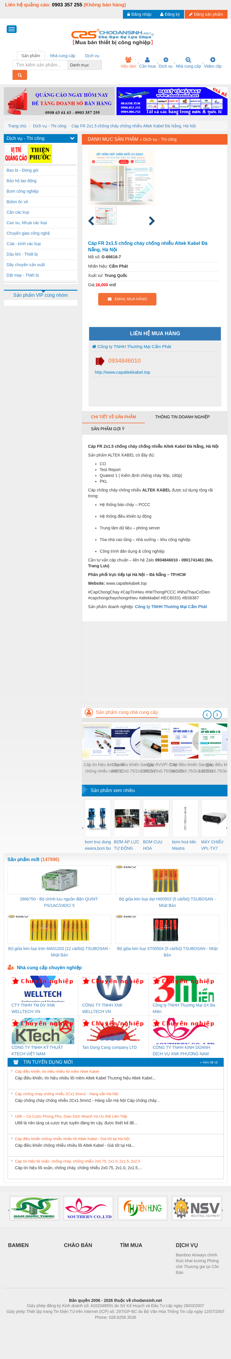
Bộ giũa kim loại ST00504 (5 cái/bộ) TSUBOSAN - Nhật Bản (167, 951)
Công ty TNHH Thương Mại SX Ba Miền (184, 1008)
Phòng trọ (78, 1326)
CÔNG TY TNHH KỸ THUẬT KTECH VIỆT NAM (37, 1050)
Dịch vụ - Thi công (49, 126)
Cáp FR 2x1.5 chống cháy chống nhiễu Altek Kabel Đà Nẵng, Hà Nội (133, 126)
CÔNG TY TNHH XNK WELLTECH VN (102, 1008)
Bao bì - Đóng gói (22, 170)
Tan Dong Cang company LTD (109, 1047)
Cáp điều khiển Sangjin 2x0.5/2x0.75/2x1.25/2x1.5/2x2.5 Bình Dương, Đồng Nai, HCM (133, 768)
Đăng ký (170, 14)
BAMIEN (18, 1245)
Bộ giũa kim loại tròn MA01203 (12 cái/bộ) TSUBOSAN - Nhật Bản (59, 951)
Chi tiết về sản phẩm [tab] (113, 417)
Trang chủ (17, 126)
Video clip (212, 63)
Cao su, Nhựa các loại (27, 222)
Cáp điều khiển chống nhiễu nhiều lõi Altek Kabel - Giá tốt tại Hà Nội (72, 1139)
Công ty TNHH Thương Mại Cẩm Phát (131, 346)
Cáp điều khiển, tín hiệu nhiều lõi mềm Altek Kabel (57, 1071)
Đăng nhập (139, 14)
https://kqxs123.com (143, 1326)
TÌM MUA (131, 1245)
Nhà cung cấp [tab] (62, 55)
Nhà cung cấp (188, 63)
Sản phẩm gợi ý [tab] (107, 428)
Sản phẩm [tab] (31, 55)
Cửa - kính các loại (24, 243)
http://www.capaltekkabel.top (122, 372)
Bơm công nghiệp (23, 191)
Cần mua (147, 63)
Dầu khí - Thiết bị (22, 254)
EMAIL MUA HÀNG (127, 299)
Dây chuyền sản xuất (26, 264)
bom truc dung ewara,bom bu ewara (98, 845)
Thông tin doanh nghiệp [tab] (182, 417)
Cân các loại (18, 212)
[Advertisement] (154, 662)
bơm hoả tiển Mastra (184, 845)
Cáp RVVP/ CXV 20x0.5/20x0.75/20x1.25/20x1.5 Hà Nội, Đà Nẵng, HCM (162, 768)
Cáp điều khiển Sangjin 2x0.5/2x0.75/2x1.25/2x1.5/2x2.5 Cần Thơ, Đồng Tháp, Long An (191, 768)
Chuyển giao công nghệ (28, 233)
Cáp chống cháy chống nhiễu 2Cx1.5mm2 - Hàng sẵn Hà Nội (67, 1094)
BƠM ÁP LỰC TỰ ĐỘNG (126, 845)
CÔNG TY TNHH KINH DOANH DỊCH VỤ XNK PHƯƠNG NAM (181, 1050)
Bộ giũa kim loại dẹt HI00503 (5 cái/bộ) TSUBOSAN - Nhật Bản (167, 902)
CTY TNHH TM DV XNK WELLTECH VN (33, 1008)
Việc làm (128, 63)
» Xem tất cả (209, 1062)
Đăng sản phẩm (206, 14)
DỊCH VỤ (187, 1245)
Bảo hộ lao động (22, 180)
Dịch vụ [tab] (92, 55)
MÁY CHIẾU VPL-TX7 (212, 845)
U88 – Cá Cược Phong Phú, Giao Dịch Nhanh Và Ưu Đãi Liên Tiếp (71, 1116)
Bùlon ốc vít (17, 201)
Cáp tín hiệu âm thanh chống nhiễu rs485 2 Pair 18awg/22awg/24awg (104, 768)
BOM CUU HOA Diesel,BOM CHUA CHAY (155, 845)
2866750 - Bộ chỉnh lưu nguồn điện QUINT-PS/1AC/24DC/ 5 (59, 902)
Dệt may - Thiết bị (23, 275)
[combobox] (100, 65)
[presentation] (207, 714)
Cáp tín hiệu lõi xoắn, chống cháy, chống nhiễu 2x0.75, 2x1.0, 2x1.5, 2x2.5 (77, 1161)
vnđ (112, 284)
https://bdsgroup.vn (108, 1326)
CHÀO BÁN (78, 1245)
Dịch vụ (166, 63)
